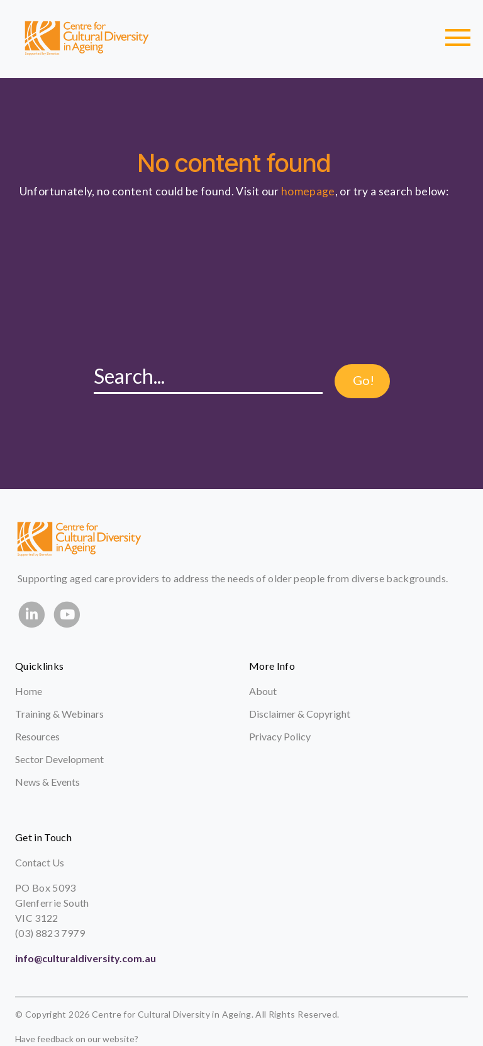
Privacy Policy (280, 736)
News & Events (47, 782)
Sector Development (59, 759)
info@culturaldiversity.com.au (85, 958)
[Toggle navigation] (457, 38)
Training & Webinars (59, 714)
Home (28, 691)
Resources (37, 736)
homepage (308, 191)
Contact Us (39, 862)
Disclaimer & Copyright (299, 714)
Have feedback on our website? (76, 1038)
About (263, 691)
